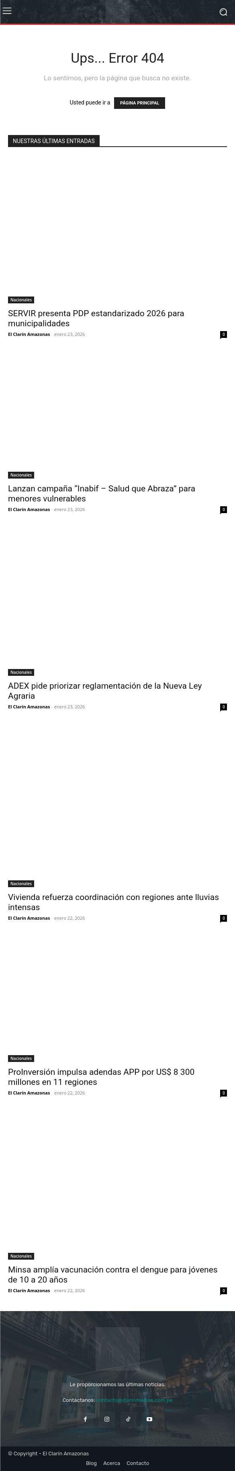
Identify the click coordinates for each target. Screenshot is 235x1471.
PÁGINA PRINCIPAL (139, 103)
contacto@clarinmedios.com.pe (134, 1400)
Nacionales (21, 300)
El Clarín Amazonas (29, 334)
